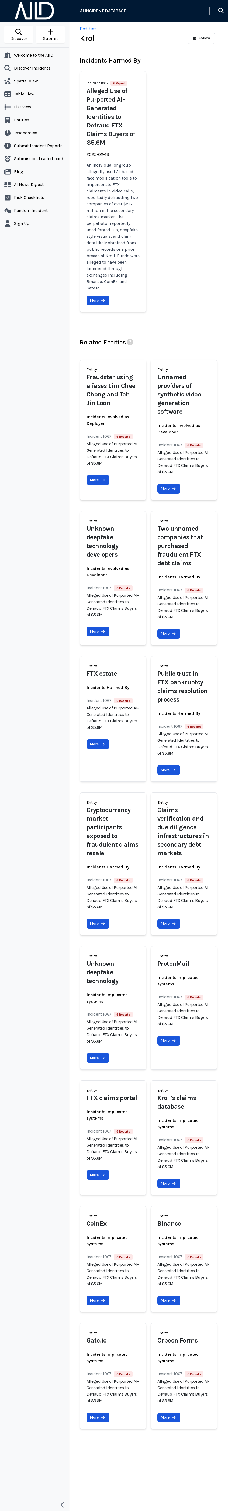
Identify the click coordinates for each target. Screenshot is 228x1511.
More (97, 300)
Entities (88, 29)
